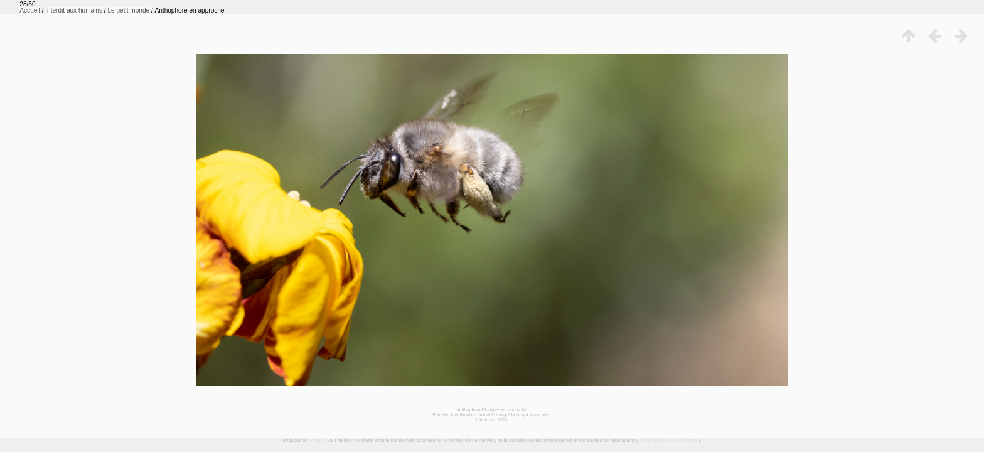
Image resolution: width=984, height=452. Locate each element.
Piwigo (316, 440)
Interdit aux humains (73, 10)
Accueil (29, 10)
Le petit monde (128, 10)
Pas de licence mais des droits (668, 440)
